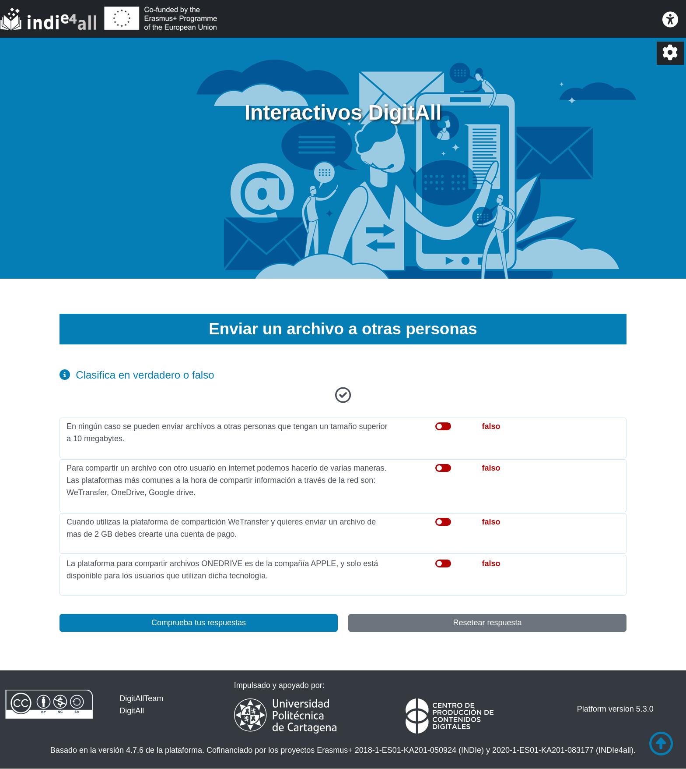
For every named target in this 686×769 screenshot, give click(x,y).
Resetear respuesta (487, 622)
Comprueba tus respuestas (198, 622)
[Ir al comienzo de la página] (661, 744)
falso (491, 426)
